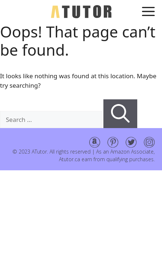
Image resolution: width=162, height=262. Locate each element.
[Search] (120, 113)
